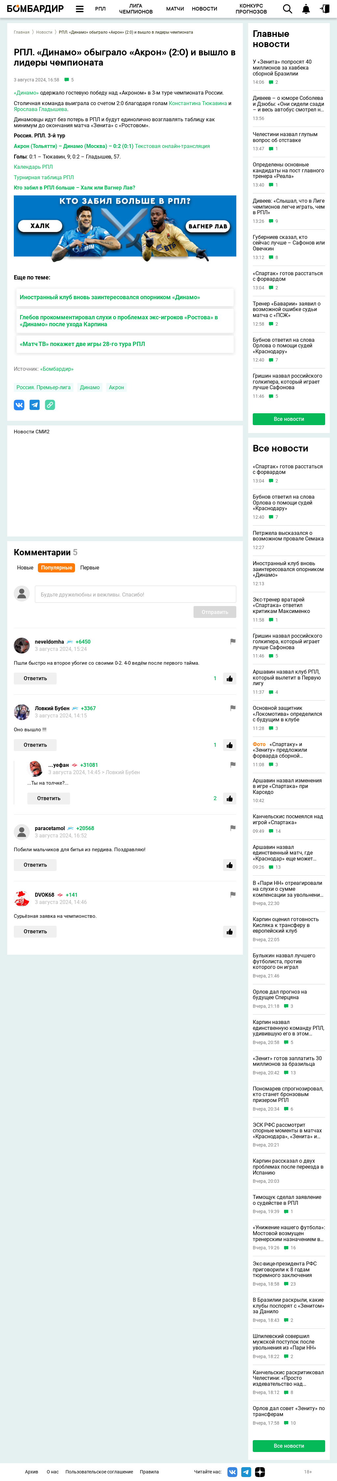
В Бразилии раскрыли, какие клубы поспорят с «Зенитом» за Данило (288, 1306)
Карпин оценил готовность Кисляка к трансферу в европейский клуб (286, 925)
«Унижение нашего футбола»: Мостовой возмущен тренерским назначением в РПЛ (289, 1233)
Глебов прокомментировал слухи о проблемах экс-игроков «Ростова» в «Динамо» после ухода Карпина (119, 321)
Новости (44, 32)
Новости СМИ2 (31, 432)
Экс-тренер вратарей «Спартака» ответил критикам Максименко (281, 605)
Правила (149, 1472)
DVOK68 (44, 895)
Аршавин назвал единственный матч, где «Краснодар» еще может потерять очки (283, 853)
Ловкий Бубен (52, 708)
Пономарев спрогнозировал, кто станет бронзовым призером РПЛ (288, 1094)
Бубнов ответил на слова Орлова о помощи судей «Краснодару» (284, 346)
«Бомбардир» (57, 369)
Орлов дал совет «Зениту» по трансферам (289, 1411)
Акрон (116, 387)
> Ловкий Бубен (121, 772)
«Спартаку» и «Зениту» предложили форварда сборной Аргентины (280, 750)
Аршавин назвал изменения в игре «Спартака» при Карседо (287, 786)
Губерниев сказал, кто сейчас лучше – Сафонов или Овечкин (289, 243)
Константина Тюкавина (198, 103)
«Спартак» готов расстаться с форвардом (288, 276)
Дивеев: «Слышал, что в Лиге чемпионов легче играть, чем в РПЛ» (289, 207)
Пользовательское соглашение (99, 1472)
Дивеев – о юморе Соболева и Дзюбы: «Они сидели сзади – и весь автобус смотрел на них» (288, 104)
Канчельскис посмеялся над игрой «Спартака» (288, 819)
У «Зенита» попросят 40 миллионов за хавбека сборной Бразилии (282, 67)
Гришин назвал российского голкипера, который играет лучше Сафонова (287, 382)
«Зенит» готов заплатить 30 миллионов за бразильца (287, 1061)
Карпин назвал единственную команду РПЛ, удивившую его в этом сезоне (288, 1028)
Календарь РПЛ (33, 167)
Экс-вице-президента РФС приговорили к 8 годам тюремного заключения (285, 1269)
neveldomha (49, 642)
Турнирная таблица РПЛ (44, 177)
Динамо (90, 387)
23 (293, 1284)
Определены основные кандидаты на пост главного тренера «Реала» (288, 170)
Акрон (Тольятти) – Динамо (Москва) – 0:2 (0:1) (74, 146)
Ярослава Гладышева (40, 109)
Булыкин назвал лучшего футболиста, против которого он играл (284, 961)
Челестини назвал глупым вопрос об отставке (285, 137)
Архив (31, 1472)
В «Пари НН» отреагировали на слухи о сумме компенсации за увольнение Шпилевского (288, 889)
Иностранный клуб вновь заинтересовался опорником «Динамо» (110, 297)
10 (293, 1423)
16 (293, 1247)
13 (278, 867)
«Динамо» (26, 93)
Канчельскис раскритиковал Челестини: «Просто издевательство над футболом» (288, 1378)
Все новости (289, 419)
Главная (22, 32)
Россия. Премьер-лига (43, 387)
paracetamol (50, 828)
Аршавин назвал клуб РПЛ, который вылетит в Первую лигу (287, 677)
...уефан (58, 765)
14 (278, 831)
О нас (53, 1472)
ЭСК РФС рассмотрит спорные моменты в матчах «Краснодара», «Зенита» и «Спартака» (287, 1131)
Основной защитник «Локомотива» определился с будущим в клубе (287, 714)
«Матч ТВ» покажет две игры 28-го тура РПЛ (82, 343)
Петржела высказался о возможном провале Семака (288, 536)
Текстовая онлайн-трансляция (172, 146)
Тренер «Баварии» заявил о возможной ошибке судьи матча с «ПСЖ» (287, 309)
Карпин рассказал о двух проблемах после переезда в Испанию (288, 1167)
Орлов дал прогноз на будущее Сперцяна (280, 995)
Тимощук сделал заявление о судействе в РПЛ (287, 1200)
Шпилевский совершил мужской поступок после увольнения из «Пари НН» (284, 1342)
